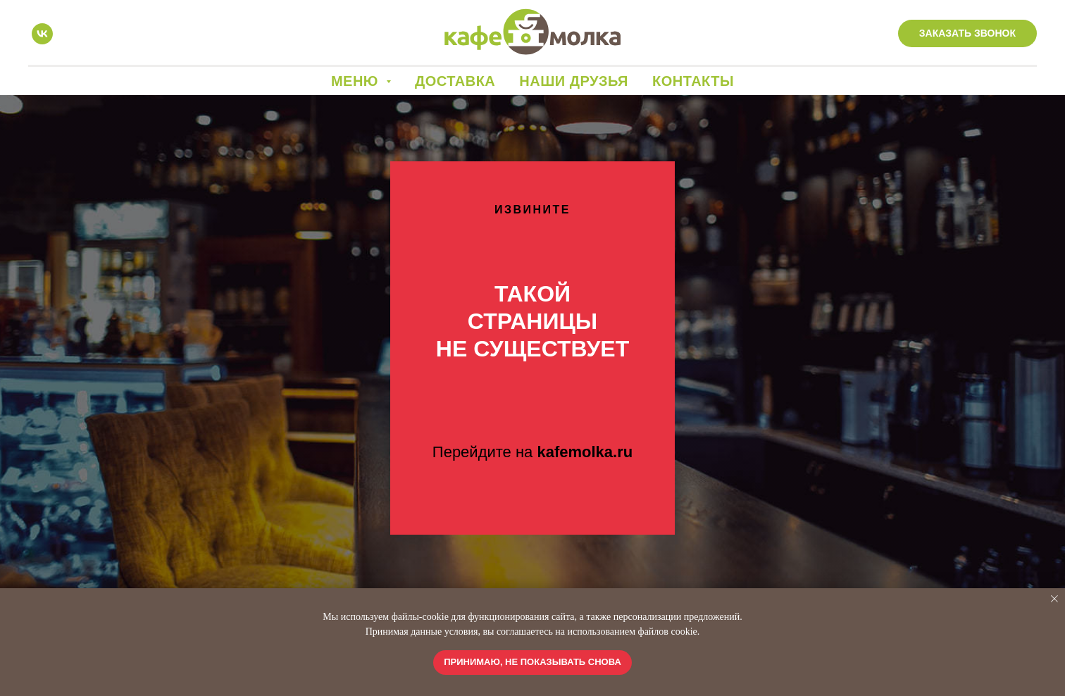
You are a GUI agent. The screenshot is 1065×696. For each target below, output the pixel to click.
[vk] (42, 33)
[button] (967, 34)
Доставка (455, 81)
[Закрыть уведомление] (1054, 599)
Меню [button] (356, 81)
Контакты (693, 81)
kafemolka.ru (585, 452)
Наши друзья (573, 81)
